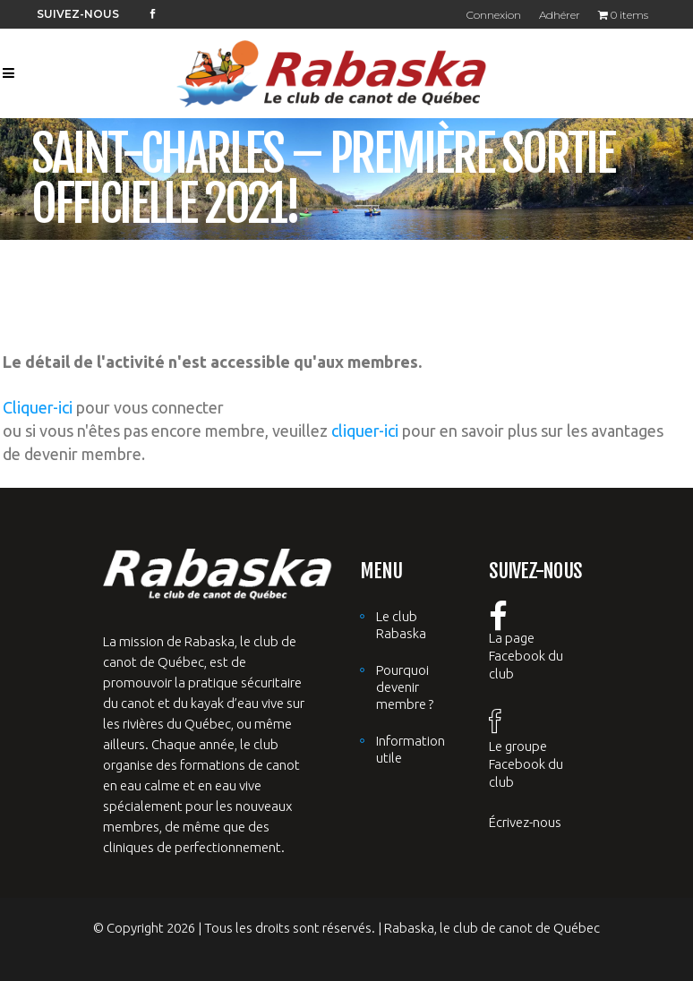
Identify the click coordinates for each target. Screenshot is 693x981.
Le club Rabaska (401, 625)
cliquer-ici (364, 430)
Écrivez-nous (525, 822)
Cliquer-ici (38, 407)
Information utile (410, 749)
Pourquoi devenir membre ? (404, 687)
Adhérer (559, 14)
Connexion (493, 14)
